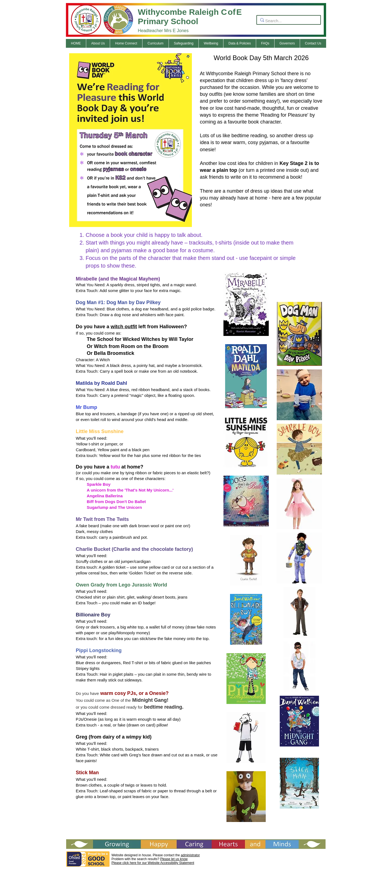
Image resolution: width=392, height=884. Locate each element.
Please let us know (173, 859)
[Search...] (287, 21)
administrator (190, 855)
